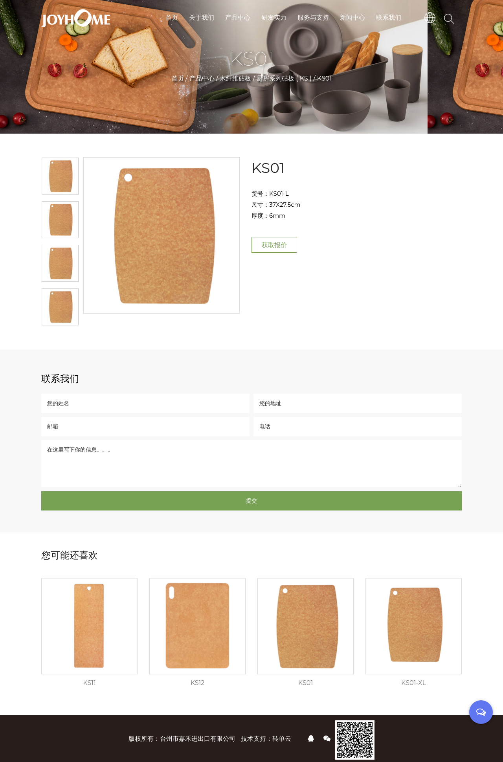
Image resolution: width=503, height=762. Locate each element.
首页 (171, 17)
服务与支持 (313, 17)
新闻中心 (352, 17)
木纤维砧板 (235, 78)
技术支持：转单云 (266, 738)
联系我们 (388, 17)
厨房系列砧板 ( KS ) (284, 78)
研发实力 (273, 17)
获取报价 (274, 245)
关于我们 (201, 17)
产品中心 (237, 17)
